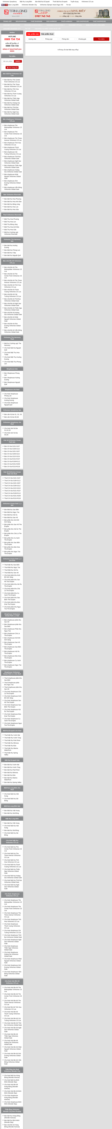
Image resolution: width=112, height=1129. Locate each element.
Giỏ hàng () (13, 67)
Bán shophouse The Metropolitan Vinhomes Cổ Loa (13, 127)
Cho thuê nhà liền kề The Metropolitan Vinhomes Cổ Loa (13, 989)
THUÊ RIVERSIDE (36, 21)
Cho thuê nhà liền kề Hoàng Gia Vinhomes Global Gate (11, 1042)
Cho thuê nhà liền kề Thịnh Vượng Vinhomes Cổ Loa (12, 1014)
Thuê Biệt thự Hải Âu (11, 570)
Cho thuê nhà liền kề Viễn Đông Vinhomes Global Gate (12, 1062)
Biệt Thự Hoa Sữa (10, 229)
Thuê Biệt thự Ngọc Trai (12, 567)
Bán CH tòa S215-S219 (12, 456)
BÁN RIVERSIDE (21, 21)
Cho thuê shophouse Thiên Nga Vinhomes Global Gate (11, 948)
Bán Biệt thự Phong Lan (12, 250)
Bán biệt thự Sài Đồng (11, 813)
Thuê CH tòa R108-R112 (12, 493)
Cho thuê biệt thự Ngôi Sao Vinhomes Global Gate (11, 886)
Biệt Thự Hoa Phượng (11, 219)
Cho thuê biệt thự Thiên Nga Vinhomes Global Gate (12, 871)
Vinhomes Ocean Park (11, 25)
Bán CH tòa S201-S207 (12, 451)
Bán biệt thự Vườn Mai (11, 764)
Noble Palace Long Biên (11, 5)
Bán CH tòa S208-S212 (12, 454)
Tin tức (68, 5)
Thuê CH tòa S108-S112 (12, 480)
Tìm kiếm (101, 39)
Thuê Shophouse (99, 21)
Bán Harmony (51, 21)
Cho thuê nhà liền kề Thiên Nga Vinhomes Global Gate (11, 1036)
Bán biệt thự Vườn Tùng (12, 767)
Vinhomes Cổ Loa (87, 1)
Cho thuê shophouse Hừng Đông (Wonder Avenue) (11, 1097)
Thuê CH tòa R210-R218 (12, 498)
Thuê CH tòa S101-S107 (12, 478)
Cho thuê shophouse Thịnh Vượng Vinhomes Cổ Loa (12, 926)
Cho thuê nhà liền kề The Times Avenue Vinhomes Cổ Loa (12, 1002)
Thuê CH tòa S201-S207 (12, 483)
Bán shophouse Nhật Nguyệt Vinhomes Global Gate (12, 176)
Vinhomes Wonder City (29, 5)
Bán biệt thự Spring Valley (12, 782)
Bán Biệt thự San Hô (11, 517)
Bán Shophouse (83, 21)
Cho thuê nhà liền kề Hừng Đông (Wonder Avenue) (11, 1086)
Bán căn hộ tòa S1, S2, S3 (13, 414)
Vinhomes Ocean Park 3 (55, 25)
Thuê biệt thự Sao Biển (12, 565)
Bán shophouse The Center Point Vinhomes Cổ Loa (13, 134)
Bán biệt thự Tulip (10, 253)
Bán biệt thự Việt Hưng (11, 823)
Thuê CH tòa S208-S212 (12, 485)
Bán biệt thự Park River (12, 770)
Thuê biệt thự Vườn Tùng (12, 738)
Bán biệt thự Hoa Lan (11, 207)
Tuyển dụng (74, 1)
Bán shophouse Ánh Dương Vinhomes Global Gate (12, 183)
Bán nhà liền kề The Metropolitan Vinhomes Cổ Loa (13, 269)
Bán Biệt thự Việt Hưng (12, 810)
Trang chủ (7, 21)
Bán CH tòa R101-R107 (12, 459)
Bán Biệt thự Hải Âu (10, 515)
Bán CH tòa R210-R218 (12, 466)
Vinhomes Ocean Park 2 (33, 25)
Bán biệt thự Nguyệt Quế (12, 255)
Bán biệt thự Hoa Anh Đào (13, 201)
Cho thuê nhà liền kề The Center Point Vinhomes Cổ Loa (13, 996)
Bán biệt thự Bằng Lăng (12, 204)
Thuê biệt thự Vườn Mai (12, 735)
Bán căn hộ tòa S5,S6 (11, 417)
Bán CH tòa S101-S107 (12, 446)
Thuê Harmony (66, 21)
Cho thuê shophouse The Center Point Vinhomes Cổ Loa (13, 908)
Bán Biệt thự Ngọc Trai (11, 512)
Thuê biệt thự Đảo (10, 745)
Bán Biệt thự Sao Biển (11, 509)
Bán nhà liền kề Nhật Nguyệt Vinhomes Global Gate (12, 319)
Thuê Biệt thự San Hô (11, 573)
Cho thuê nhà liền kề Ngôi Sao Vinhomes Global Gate (12, 1029)
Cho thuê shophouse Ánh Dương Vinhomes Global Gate (12, 967)
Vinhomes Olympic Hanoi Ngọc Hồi (51, 5)
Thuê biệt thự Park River (12, 740)
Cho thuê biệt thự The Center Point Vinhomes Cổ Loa (13, 849)
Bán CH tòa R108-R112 (12, 461)
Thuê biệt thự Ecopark (60, 1)
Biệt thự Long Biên (26, 1)
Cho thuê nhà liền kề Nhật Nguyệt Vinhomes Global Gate (13, 1049)
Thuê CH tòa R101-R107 (12, 491)
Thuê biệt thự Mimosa (11, 743)
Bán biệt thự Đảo (10, 775)
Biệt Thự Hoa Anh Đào (11, 227)
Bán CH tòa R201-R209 (12, 464)
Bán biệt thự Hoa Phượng (12, 199)
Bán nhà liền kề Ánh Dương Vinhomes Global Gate (12, 325)
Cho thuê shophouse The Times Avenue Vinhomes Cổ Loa (12, 915)
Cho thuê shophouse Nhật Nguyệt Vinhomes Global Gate (13, 961)
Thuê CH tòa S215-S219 (12, 488)
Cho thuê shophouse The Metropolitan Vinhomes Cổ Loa (13, 902)
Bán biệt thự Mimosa (11, 772)
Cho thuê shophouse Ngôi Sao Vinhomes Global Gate (12, 941)
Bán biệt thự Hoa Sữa (11, 209)
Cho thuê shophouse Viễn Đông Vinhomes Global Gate (12, 973)
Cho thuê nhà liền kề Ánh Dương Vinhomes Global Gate (12, 1055)
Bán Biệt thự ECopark (42, 1)
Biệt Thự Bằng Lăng (11, 224)
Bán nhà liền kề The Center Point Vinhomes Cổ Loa (13, 276)
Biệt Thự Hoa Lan (10, 222)
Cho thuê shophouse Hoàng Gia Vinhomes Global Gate (11, 954)
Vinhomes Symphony (10, 1)
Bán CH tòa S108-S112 (12, 449)
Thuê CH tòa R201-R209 (12, 496)
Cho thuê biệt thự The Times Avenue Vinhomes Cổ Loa (12, 855)
